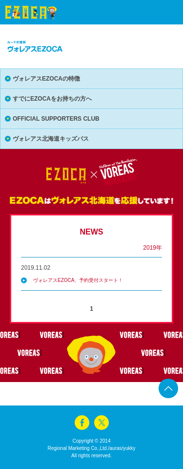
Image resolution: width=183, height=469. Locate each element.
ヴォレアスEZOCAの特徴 (46, 78)
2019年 (152, 247)
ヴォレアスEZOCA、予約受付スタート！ (78, 280)
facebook (82, 422)
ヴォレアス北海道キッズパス (51, 138)
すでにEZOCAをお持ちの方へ (52, 98)
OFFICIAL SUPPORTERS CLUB (56, 118)
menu (158, 12)
